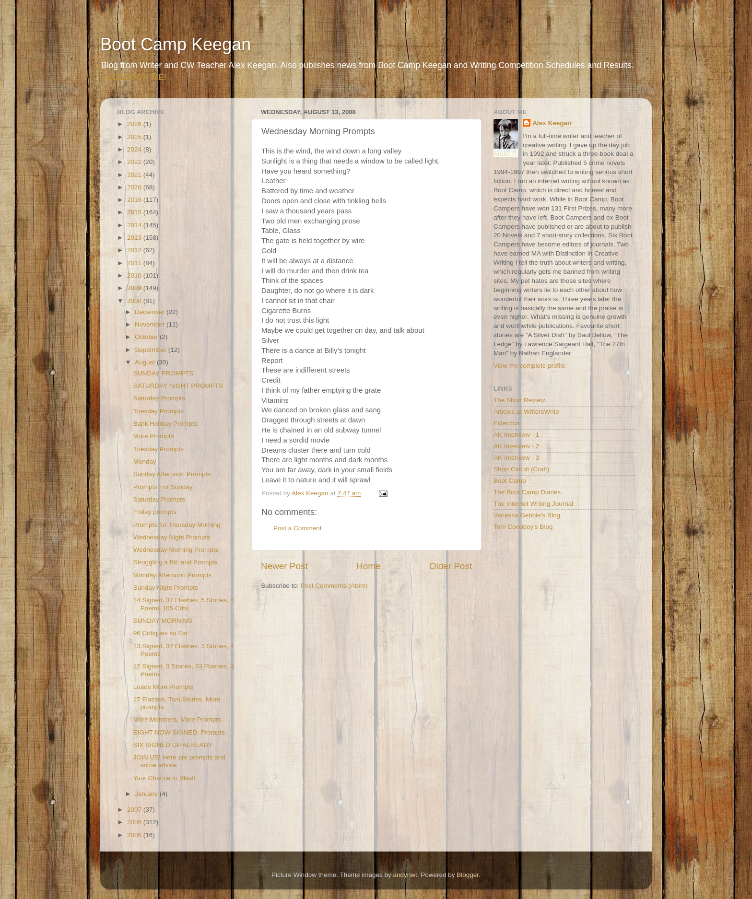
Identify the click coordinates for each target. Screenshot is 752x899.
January (147, 793)
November (150, 324)
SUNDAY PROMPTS (163, 373)
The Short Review (519, 400)
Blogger (468, 874)
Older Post (450, 566)
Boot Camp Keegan (175, 44)
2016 (135, 199)
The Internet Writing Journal (533, 503)
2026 (135, 124)
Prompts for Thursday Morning (177, 524)
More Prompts (153, 436)
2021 (135, 174)
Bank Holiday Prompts (165, 423)
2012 (135, 250)
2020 (135, 187)
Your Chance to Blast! (164, 778)
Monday (144, 461)
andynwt (405, 874)
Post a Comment (297, 528)
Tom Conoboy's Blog (523, 526)
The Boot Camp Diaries (527, 492)
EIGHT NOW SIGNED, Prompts (179, 732)
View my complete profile (529, 365)
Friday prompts (154, 511)
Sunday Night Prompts (165, 587)
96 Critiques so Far (160, 633)
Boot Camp (510, 480)
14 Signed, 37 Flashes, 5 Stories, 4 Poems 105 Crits (183, 603)
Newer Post (284, 566)
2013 (135, 237)
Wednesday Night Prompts (171, 537)
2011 (135, 263)
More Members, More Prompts (177, 719)
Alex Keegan (551, 123)
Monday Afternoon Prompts (172, 575)
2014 (135, 225)
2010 (135, 275)
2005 (135, 835)
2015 (135, 212)
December (150, 311)
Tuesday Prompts (158, 411)
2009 (135, 288)
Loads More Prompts (163, 686)
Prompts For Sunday (163, 486)
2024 (135, 149)
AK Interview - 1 (516, 434)
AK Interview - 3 (516, 457)
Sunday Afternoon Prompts (172, 474)
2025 (135, 136)
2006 (135, 822)
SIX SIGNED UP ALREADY (173, 744)
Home (368, 566)
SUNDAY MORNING (163, 620)
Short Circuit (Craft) (521, 469)
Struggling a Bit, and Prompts (175, 562)
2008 (135, 300)
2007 (135, 809)
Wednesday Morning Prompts (176, 549)
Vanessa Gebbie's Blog (527, 515)
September (151, 349)
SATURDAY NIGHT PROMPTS (178, 385)
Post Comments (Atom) (334, 585)
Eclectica (506, 423)
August (146, 362)
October (147, 336)
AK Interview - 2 (516, 446)
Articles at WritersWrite (526, 411)
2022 (135, 161)
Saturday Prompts (159, 398)
